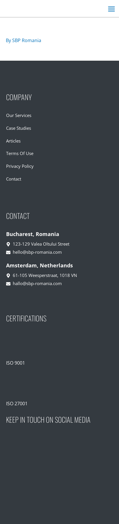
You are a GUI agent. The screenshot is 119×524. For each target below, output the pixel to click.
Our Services (18, 115)
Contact (13, 179)
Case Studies (18, 128)
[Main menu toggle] (111, 9)
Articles (13, 141)
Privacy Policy (20, 166)
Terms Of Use (19, 153)
